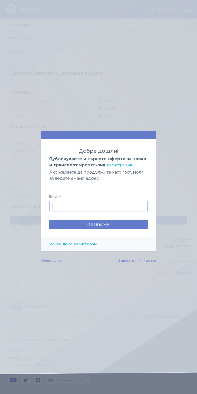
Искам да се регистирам (73, 244)
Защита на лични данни (137, 260)
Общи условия (53, 260)
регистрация (119, 165)
